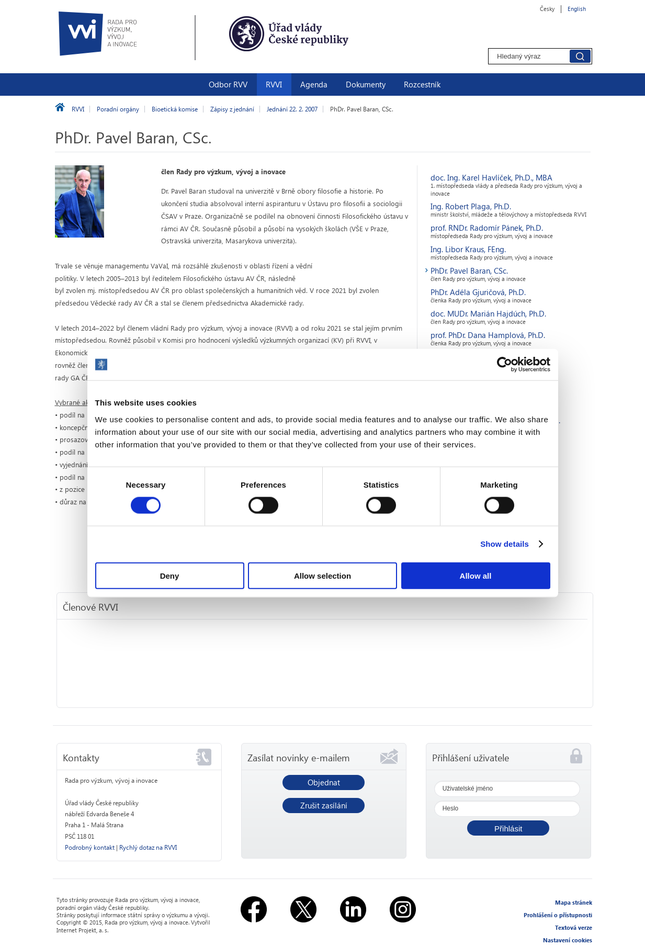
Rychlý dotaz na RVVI (148, 847)
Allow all (476, 575)
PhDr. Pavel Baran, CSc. (469, 270)
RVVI (274, 84)
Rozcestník (422, 84)
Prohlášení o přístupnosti (558, 914)
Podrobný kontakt (90, 847)
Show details (504, 543)
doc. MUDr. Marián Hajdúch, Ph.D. (488, 313)
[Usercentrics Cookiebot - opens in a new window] (504, 365)
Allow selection (322, 575)
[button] (508, 828)
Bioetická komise (175, 109)
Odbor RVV (228, 84)
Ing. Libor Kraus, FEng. (468, 249)
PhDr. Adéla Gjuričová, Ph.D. (478, 292)
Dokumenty (366, 84)
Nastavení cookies (567, 940)
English (577, 8)
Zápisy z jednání (232, 109)
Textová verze (573, 927)
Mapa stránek (573, 902)
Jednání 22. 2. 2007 (292, 109)
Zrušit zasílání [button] (323, 805)
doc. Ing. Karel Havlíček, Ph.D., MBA (491, 177)
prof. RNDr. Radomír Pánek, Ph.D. (487, 227)
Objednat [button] (324, 782)
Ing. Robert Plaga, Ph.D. (471, 206)
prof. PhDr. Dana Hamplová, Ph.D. (488, 335)
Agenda (313, 84)
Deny (169, 575)
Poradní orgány (118, 109)
